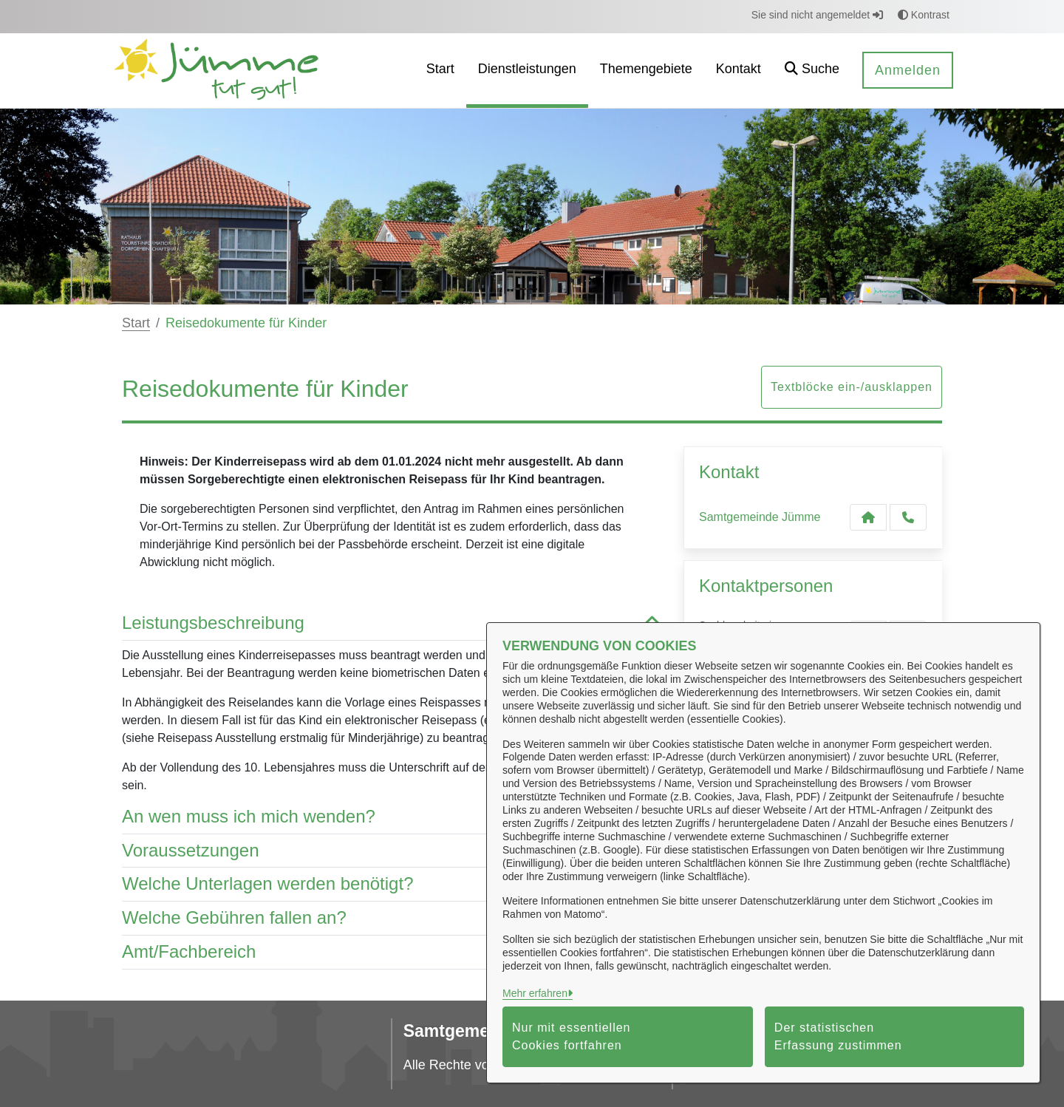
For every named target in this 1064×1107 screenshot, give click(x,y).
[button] (812, 70)
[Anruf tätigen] (908, 517)
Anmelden (908, 70)
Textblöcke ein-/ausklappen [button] (851, 387)
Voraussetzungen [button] (391, 851)
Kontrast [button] (923, 15)
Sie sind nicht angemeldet (817, 15)
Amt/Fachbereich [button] (391, 952)
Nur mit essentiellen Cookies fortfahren (571, 1036)
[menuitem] (440, 70)
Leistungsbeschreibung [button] (391, 623)
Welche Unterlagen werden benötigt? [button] (391, 884)
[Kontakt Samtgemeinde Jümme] (868, 517)
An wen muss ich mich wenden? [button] (391, 817)
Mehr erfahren (534, 993)
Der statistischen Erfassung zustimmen (838, 1036)
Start (136, 323)
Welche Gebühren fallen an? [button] (391, 918)
